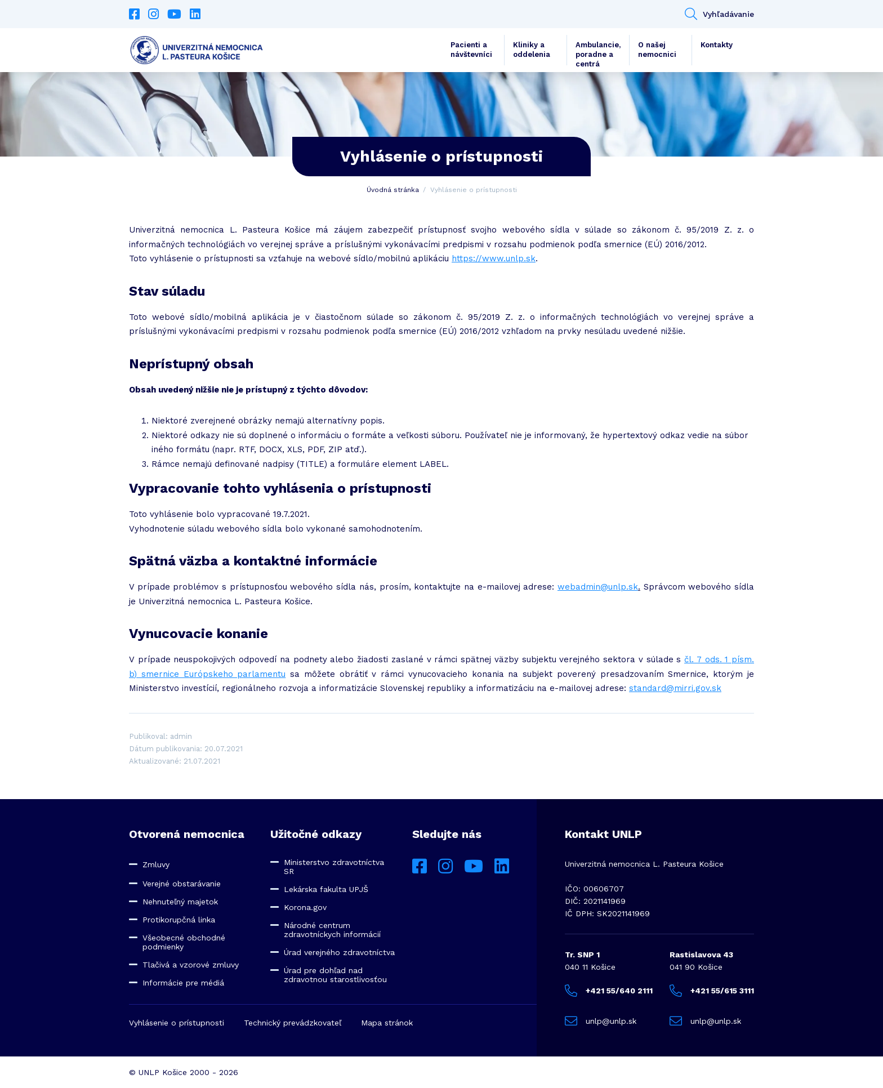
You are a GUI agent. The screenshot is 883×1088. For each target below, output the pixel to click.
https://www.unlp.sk (494, 258)
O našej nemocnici (657, 50)
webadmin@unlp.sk (598, 587)
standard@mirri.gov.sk (675, 688)
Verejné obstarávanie (181, 883)
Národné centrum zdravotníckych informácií (332, 930)
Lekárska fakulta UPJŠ (326, 889)
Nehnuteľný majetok (180, 901)
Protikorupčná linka (178, 919)
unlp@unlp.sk (600, 1021)
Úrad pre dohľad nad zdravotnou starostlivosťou (335, 975)
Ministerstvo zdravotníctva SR (334, 867)
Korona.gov (305, 907)
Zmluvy (156, 864)
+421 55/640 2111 (609, 990)
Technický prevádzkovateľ (292, 1022)
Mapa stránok (387, 1022)
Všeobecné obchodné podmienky (183, 942)
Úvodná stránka (393, 190)
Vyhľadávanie (719, 14)
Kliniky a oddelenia (531, 50)
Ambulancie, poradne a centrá (598, 53)
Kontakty (717, 45)
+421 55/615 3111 (712, 990)
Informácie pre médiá (183, 982)
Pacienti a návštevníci (471, 50)
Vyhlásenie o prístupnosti (176, 1022)
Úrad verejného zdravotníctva (339, 952)
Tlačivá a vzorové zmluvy (190, 964)
